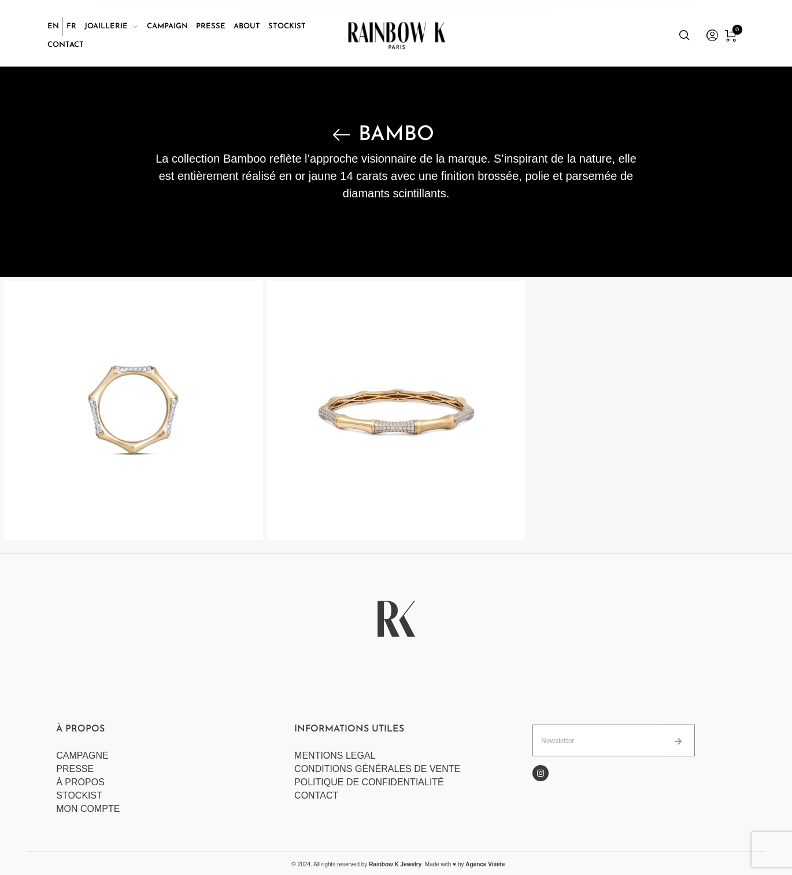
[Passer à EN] (53, 26)
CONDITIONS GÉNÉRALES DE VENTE (377, 769)
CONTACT (316, 795)
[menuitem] (55, 26)
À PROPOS (80, 782)
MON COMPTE (89, 809)
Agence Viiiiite (485, 864)
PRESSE (75, 769)
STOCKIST (79, 795)
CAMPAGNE (82, 755)
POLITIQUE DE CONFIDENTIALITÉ (369, 782)
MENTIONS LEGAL (334, 755)
